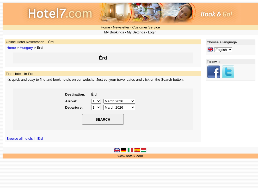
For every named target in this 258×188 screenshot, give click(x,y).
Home (105, 27)
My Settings (136, 32)
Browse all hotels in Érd (25, 138)
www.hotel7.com (130, 156)
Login (152, 32)
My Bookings (114, 32)
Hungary (26, 48)
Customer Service (146, 27)
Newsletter (121, 27)
